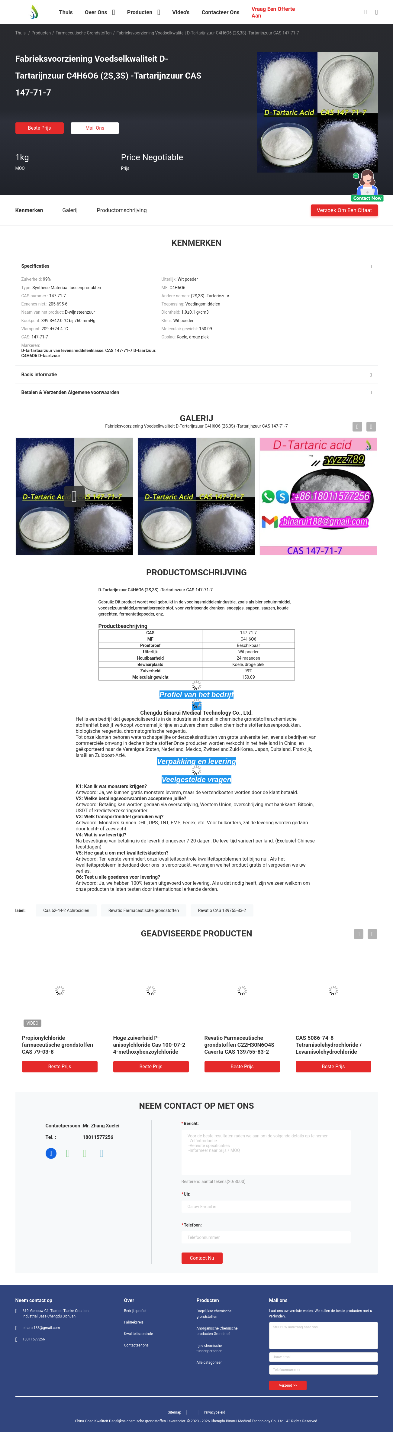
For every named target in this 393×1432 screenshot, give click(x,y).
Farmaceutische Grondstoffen (84, 33)
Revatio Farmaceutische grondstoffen (143, 910)
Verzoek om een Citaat (344, 210)
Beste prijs (39, 128)
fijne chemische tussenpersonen (210, 1348)
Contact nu (202, 1258)
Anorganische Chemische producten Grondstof (217, 1331)
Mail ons (95, 128)
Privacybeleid (214, 1412)
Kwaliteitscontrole (138, 1334)
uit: (187, 1194)
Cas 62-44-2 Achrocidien (66, 910)
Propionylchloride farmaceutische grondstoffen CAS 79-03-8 (57, 1045)
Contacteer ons (136, 1345)
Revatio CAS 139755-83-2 (222, 910)
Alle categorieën (210, 1362)
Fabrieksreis (134, 1322)
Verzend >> (288, 1385)
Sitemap (174, 1412)
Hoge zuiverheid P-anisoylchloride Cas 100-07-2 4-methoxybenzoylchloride (149, 1045)
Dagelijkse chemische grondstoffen (214, 1314)
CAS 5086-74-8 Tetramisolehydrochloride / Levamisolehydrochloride (329, 1045)
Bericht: (191, 1123)
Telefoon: (193, 1225)
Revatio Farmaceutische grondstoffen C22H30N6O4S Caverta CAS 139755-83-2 (240, 1045)
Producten (41, 33)
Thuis (20, 33)
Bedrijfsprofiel (135, 1311)
